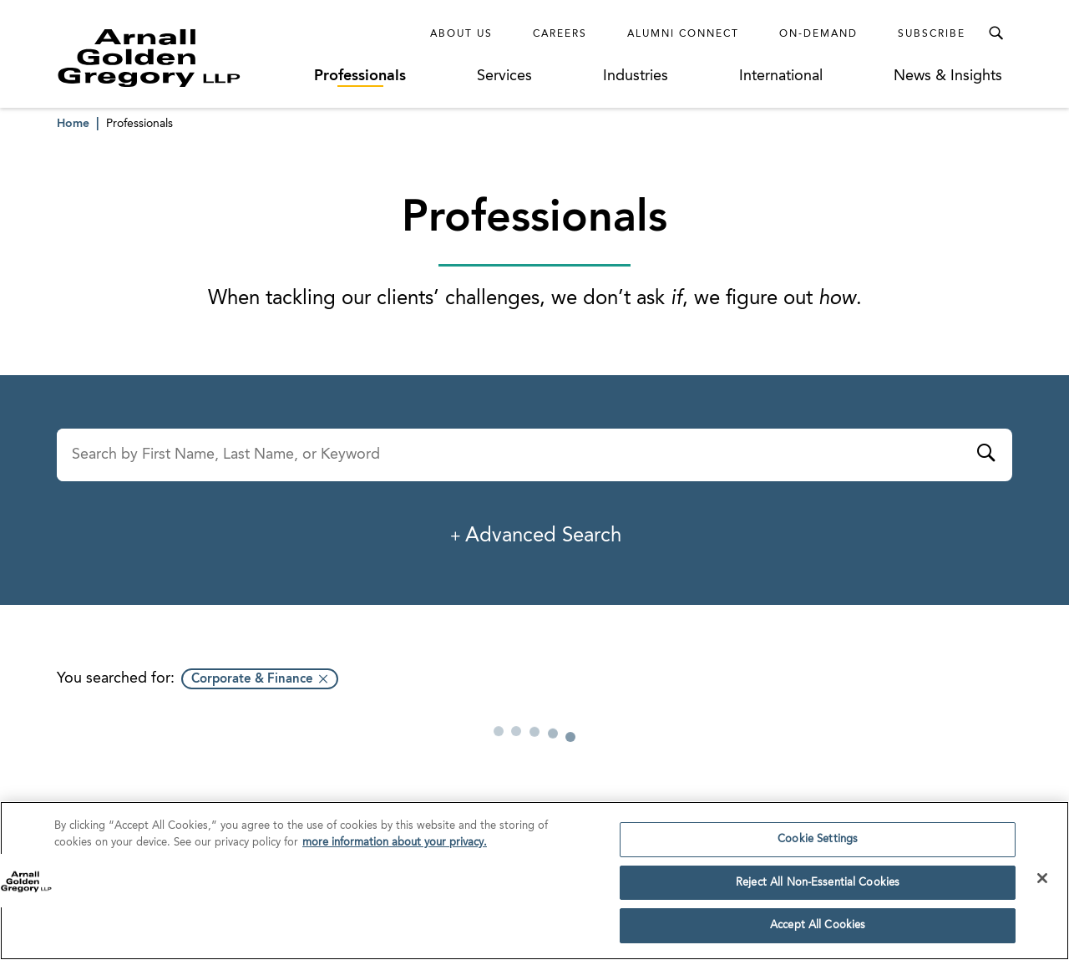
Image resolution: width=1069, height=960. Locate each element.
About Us (461, 34)
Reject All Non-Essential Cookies (817, 888)
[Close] (1042, 884)
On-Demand (818, 34)
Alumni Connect (683, 34)
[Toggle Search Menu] (995, 33)
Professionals (360, 76)
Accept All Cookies (817, 932)
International (781, 76)
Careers (560, 34)
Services (504, 76)
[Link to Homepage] (180, 58)
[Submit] (985, 455)
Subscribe (931, 34)
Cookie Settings (818, 845)
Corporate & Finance (252, 679)
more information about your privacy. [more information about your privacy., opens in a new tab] (394, 848)
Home (73, 124)
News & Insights (948, 76)
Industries (635, 76)
